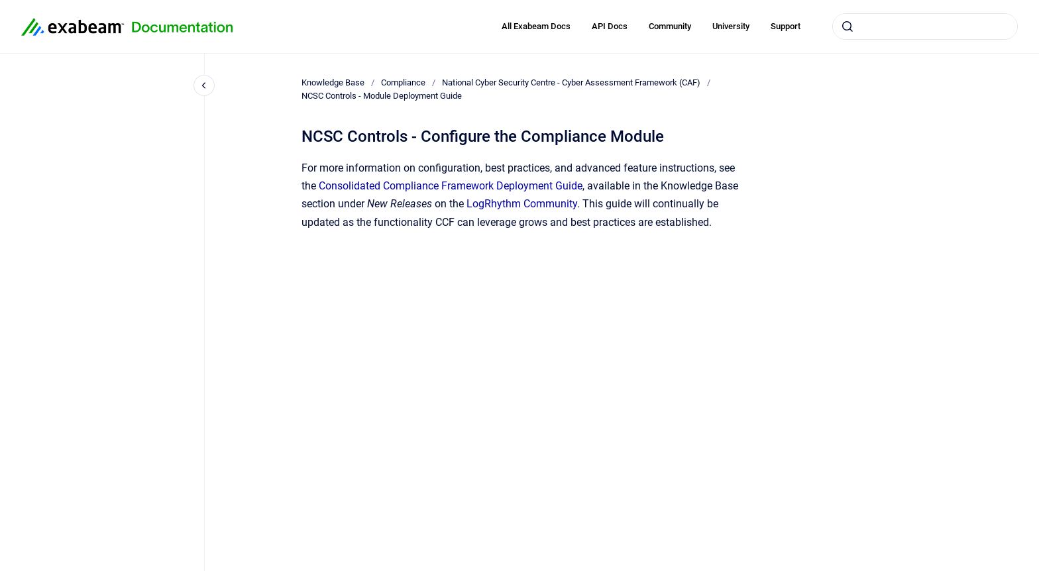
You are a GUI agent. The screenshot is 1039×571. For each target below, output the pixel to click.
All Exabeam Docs (536, 26)
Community (670, 26)
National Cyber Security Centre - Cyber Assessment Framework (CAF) (571, 82)
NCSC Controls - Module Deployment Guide (381, 96)
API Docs (610, 26)
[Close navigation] (204, 85)
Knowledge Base (332, 82)
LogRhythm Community (521, 203)
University (730, 26)
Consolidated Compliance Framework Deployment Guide (450, 186)
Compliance (403, 82)
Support (785, 26)
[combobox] (925, 26)
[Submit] (847, 26)
